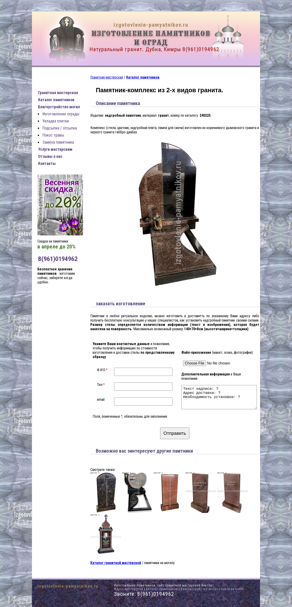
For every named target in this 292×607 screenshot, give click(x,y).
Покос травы (53, 135)
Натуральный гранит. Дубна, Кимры (135, 49)
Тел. (100, 385)
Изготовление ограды (60, 113)
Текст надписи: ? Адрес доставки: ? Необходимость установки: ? (220, 395)
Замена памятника (58, 142)
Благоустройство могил (59, 106)
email (100, 399)
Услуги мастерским (55, 149)
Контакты (47, 163)
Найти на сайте (232, 589)
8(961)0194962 (200, 49)
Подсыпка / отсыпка (59, 128)
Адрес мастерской (128, 589)
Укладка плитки (55, 121)
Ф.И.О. (101, 370)
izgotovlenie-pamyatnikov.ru (151, 25)
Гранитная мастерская (58, 92)
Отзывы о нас (50, 156)
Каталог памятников (56, 99)
